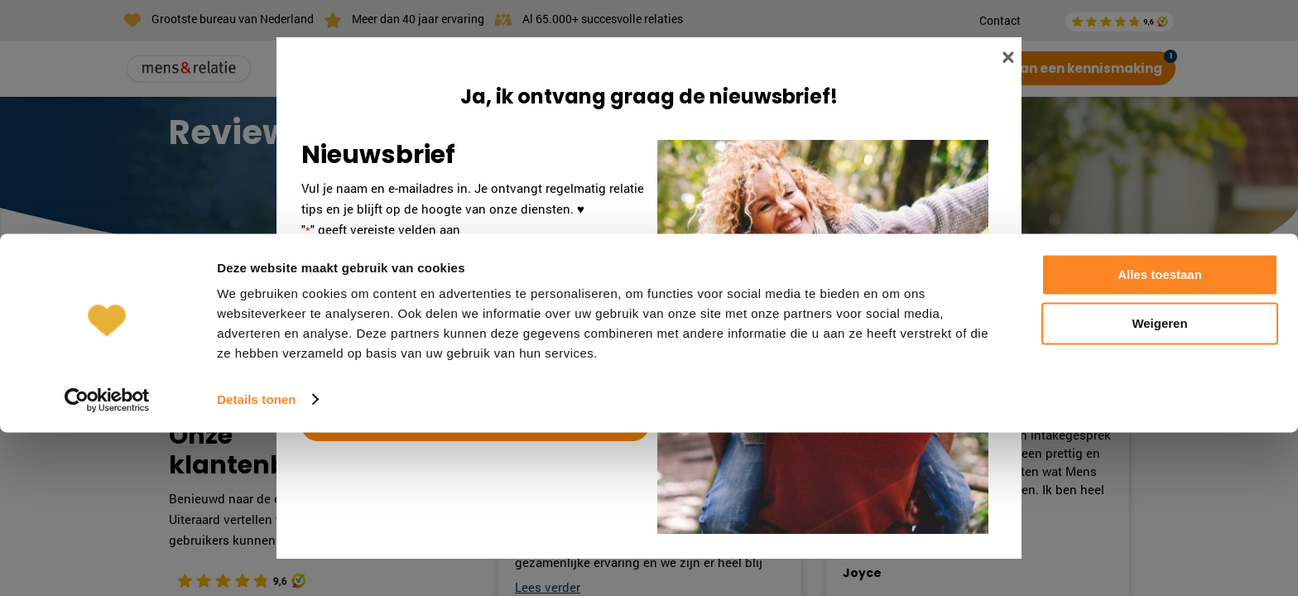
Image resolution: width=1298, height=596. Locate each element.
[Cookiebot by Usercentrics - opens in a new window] (107, 563)
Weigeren (1159, 487)
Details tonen (256, 563)
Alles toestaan (1160, 439)
